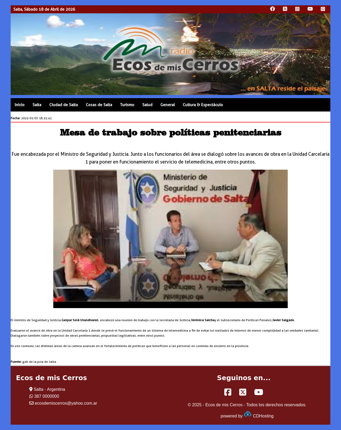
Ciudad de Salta (63, 104)
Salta (37, 104)
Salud (147, 104)
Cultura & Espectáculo (203, 104)
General (167, 104)
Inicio (20, 104)
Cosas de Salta (99, 104)
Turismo (127, 104)
